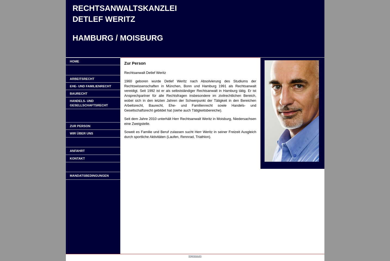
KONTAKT (77, 158)
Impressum (195, 255)
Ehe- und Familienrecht (90, 86)
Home (74, 61)
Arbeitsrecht (82, 78)
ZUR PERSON (80, 126)
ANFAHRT (77, 150)
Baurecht (79, 93)
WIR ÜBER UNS (81, 133)
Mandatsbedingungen (89, 175)
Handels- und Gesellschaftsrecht (89, 103)
